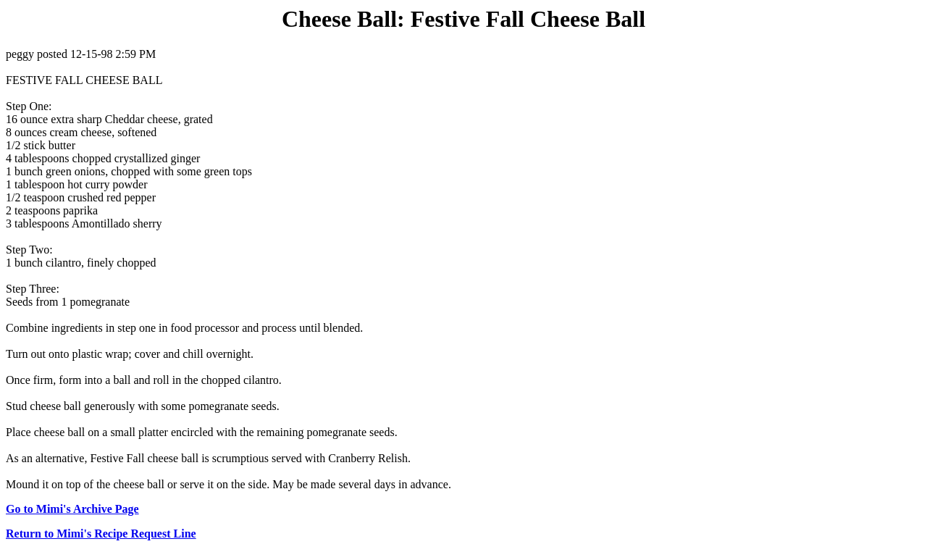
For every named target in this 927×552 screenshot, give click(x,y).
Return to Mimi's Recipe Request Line (101, 533)
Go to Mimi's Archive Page (72, 509)
